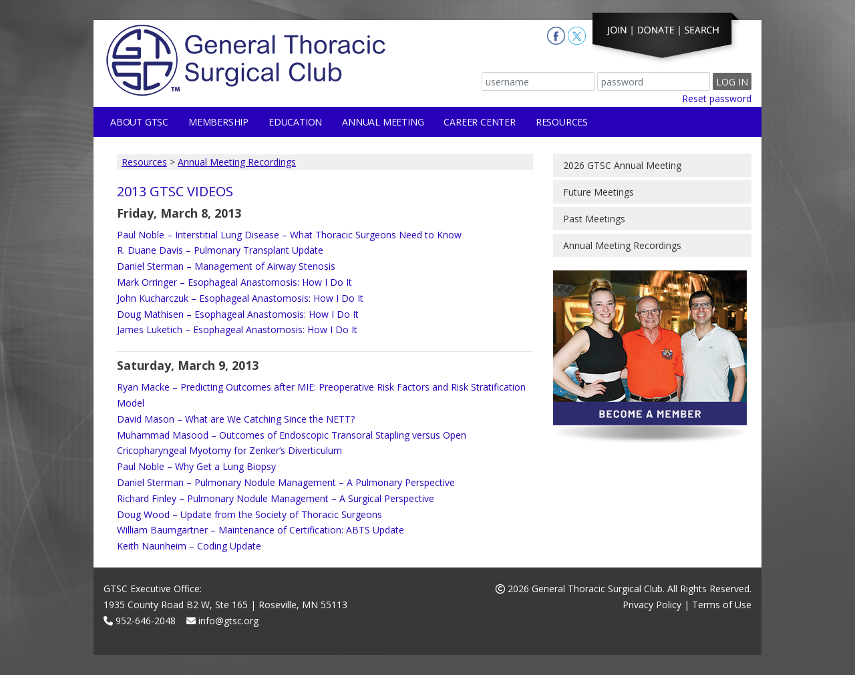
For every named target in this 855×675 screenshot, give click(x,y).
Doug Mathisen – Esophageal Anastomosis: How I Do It (238, 314)
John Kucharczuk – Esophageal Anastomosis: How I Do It (240, 298)
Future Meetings (598, 192)
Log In (732, 81)
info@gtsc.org (222, 620)
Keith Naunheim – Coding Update (189, 545)
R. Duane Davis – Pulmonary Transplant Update (220, 250)
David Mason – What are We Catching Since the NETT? (236, 419)
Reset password (716, 98)
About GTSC (139, 122)
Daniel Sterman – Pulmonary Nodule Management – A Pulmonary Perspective (286, 482)
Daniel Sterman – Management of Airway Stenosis (226, 266)
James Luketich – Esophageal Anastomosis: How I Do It (237, 329)
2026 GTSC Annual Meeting (622, 165)
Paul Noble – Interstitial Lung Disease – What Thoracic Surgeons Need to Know (289, 234)
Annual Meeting (382, 122)
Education (295, 122)
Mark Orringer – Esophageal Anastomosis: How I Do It (234, 282)
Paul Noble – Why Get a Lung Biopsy (196, 466)
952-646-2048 (140, 620)
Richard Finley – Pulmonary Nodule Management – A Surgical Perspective (275, 498)
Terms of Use (721, 604)
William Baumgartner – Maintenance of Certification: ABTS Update (260, 529)
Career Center (479, 122)
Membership (218, 122)
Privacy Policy (652, 604)
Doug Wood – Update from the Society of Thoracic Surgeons (249, 514)
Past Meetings (594, 218)
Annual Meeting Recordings (237, 162)
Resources (562, 122)
